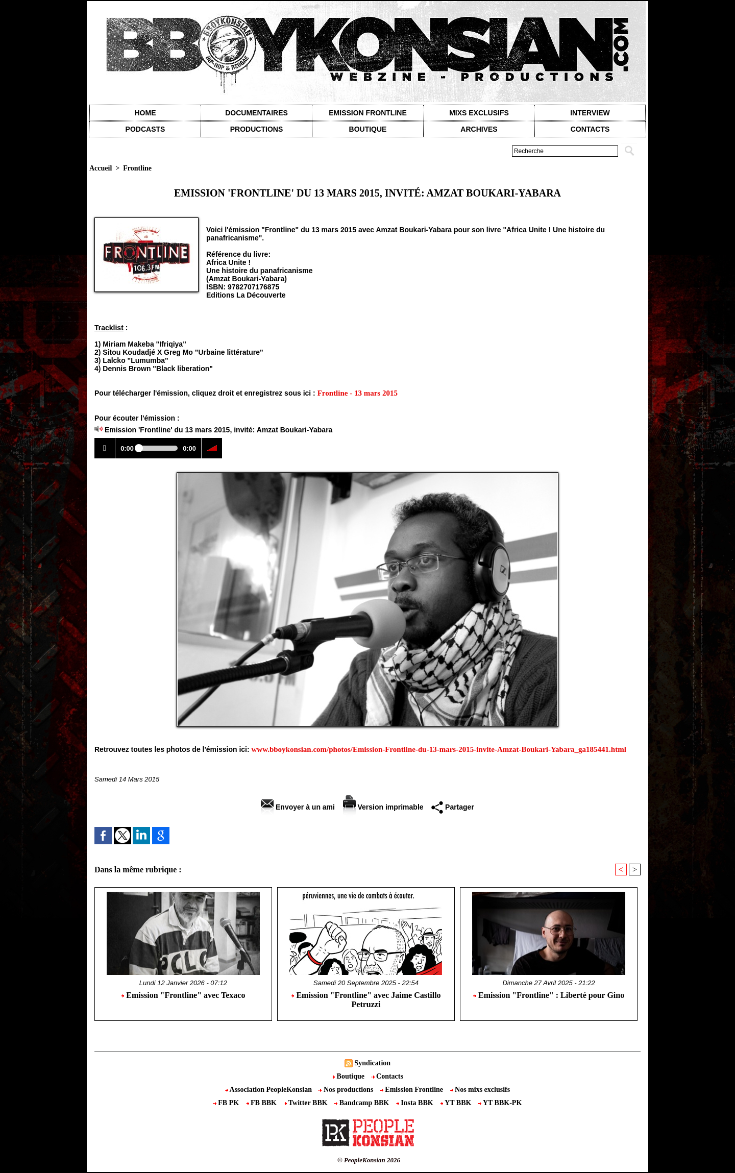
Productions (256, 129)
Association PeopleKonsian (269, 1089)
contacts (590, 129)
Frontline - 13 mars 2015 (357, 393)
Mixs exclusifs (479, 113)
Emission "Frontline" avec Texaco (183, 995)
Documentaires (256, 113)
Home (145, 113)
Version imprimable (383, 807)
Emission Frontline (367, 113)
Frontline (137, 168)
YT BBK (456, 1103)
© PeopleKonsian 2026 (368, 1160)
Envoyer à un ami (298, 807)
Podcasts (145, 129)
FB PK (227, 1103)
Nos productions (346, 1089)
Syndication (372, 1063)
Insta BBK (415, 1103)
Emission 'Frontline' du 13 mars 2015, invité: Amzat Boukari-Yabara (219, 430)
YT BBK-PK (500, 1103)
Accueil (100, 168)
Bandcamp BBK (362, 1103)
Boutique (368, 129)
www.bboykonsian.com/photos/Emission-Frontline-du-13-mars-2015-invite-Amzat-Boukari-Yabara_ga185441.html (439, 749)
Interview (590, 113)
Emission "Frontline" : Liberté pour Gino (548, 995)
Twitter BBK (307, 1103)
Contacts (387, 1076)
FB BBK (262, 1103)
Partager (452, 807)
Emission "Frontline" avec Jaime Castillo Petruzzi (365, 1000)
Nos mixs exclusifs (480, 1089)
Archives (478, 129)
